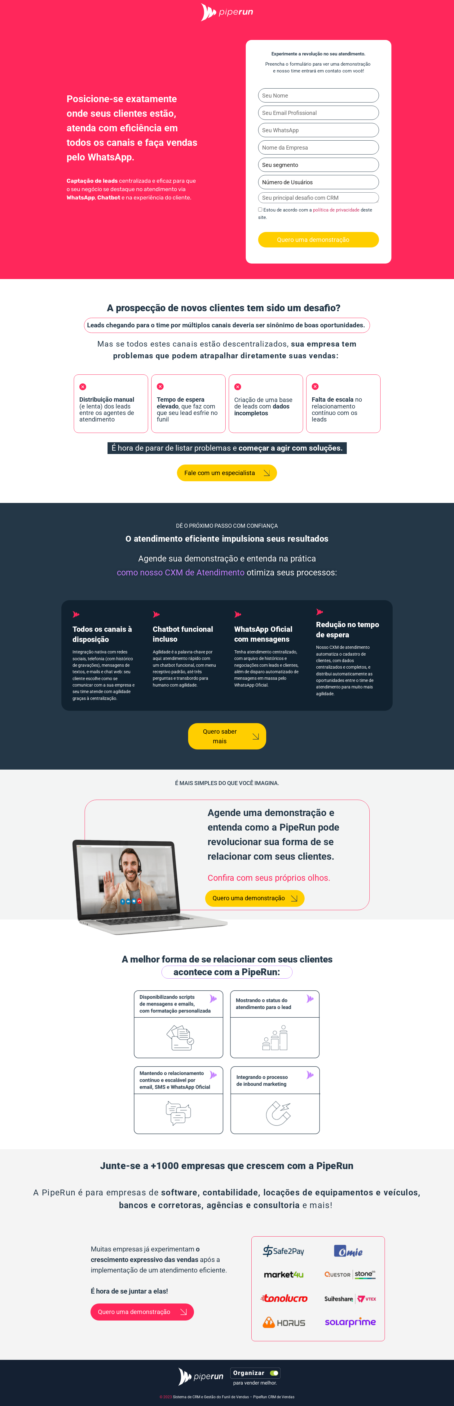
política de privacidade (336, 210)
